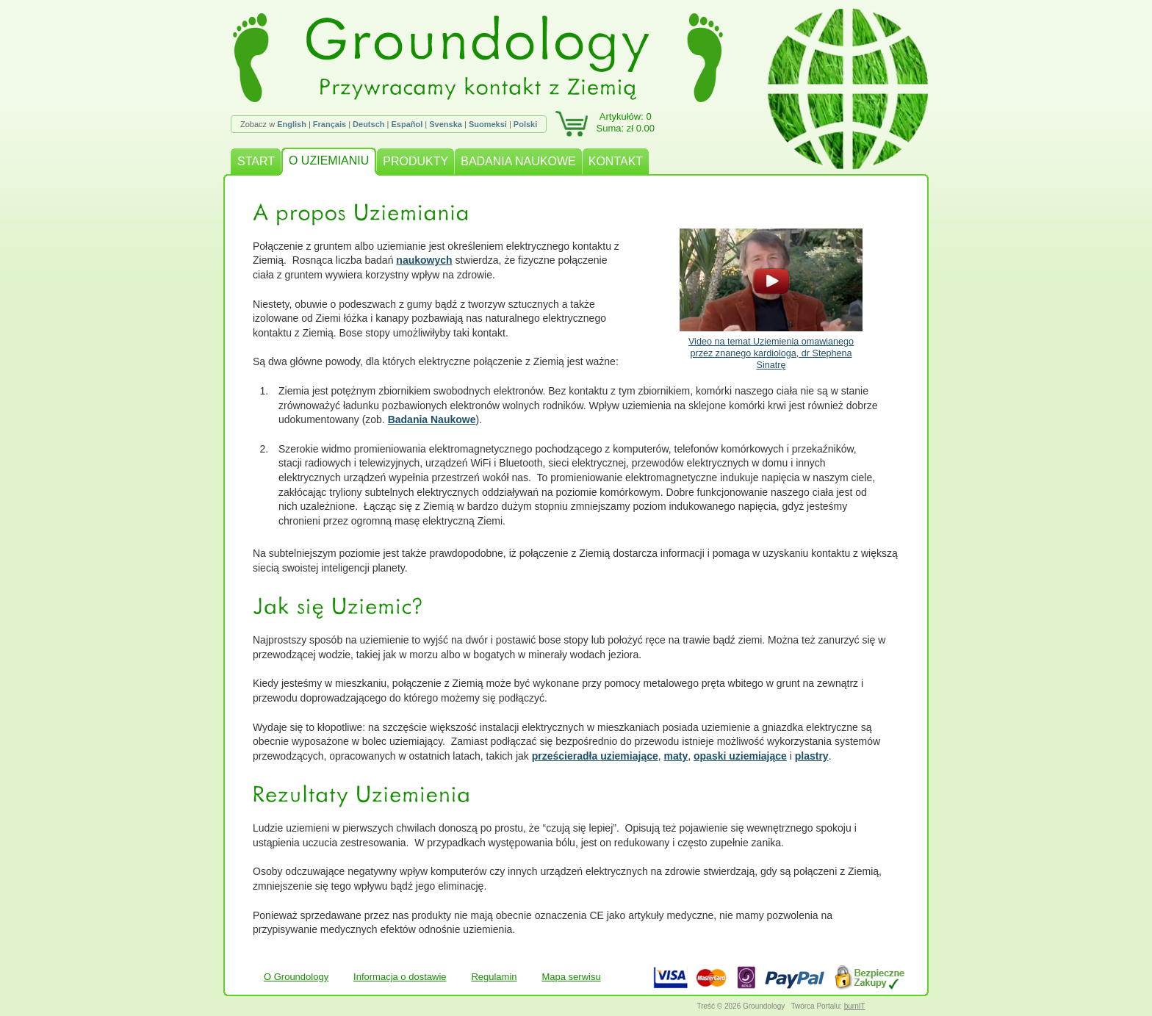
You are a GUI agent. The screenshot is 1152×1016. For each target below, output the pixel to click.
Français (329, 124)
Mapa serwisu (570, 976)
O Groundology (296, 976)
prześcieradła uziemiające (595, 756)
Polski (525, 124)
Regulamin (493, 976)
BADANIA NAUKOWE (518, 161)
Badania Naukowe (432, 419)
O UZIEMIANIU (329, 160)
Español (406, 124)
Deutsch (368, 124)
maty (676, 756)
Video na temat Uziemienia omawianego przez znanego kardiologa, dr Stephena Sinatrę (771, 299)
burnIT (854, 1006)
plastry (812, 756)
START (256, 161)
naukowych (424, 260)
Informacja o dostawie (399, 976)
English (291, 124)
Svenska (445, 124)
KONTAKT (615, 161)
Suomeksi (488, 124)
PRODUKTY (415, 161)
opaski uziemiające (740, 756)
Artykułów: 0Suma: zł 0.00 (626, 122)
